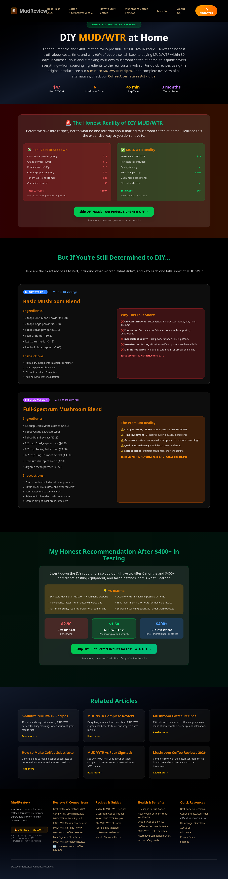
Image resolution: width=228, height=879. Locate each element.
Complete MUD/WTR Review (68, 813)
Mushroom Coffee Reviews (136, 11)
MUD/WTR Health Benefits (152, 831)
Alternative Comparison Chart (154, 835)
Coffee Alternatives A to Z (81, 11)
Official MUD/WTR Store (193, 818)
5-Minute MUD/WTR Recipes (110, 809)
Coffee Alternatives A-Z (108, 832)
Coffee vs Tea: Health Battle (153, 826)
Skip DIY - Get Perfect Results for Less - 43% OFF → (114, 649)
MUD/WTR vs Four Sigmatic (68, 818)
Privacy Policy (187, 837)
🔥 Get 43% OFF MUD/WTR (29, 829)
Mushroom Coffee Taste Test (68, 832)
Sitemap (184, 841)
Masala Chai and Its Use (108, 837)
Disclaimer (186, 832)
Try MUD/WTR (206, 11)
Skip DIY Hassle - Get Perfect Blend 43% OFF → (114, 212)
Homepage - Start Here (193, 823)
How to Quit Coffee (107, 11)
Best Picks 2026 (53, 11)
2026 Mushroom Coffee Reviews (68, 848)
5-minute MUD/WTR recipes (109, 70)
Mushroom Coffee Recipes (109, 813)
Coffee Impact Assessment (194, 813)
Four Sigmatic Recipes (107, 827)
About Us (181, 11)
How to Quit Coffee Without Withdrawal (153, 815)
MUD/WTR (164, 11)
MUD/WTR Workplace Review (69, 841)
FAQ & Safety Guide (148, 840)
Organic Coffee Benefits (151, 821)
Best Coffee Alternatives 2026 (69, 809)
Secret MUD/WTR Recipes (109, 818)
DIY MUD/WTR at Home (108, 823)
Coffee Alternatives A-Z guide (132, 76)
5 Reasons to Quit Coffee (151, 809)
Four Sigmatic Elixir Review (67, 837)
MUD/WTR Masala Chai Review (70, 823)
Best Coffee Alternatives (193, 809)
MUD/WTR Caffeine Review (67, 827)
